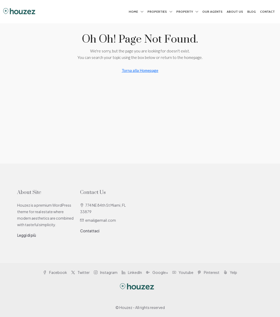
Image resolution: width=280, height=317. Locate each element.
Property (184, 12)
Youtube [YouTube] (182, 272)
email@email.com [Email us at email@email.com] (100, 220)
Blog (251, 12)
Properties (157, 12)
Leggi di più (26, 235)
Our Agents (212, 12)
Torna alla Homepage (140, 70)
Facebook (55, 272)
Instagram (106, 272)
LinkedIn (132, 272)
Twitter (80, 272)
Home (133, 12)
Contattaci (89, 230)
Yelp (230, 272)
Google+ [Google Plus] (157, 272)
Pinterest (208, 272)
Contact (267, 12)
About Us (235, 12)
